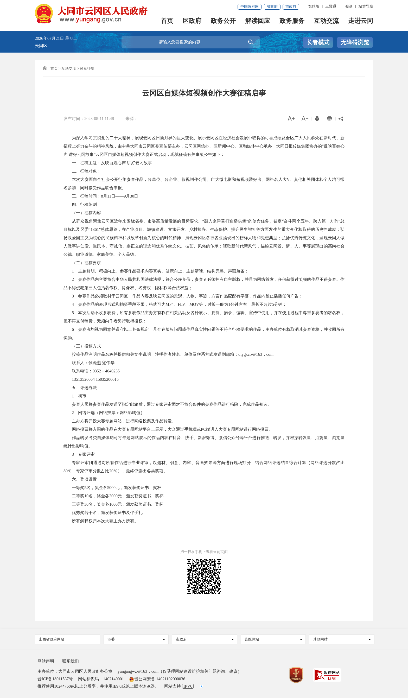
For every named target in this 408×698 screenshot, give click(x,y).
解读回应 (257, 21)
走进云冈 (360, 21)
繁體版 (313, 6)
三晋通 (330, 6)
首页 (167, 21)
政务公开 (223, 21)
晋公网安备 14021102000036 (157, 679)
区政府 (192, 21)
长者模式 (318, 42)
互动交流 (326, 21)
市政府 (290, 7)
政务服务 (291, 21)
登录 (349, 6)
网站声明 (45, 661)
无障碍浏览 (355, 42)
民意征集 (87, 69)
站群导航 (366, 6)
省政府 (272, 7)
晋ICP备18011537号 (55, 679)
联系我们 (70, 661)
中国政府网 (249, 7)
